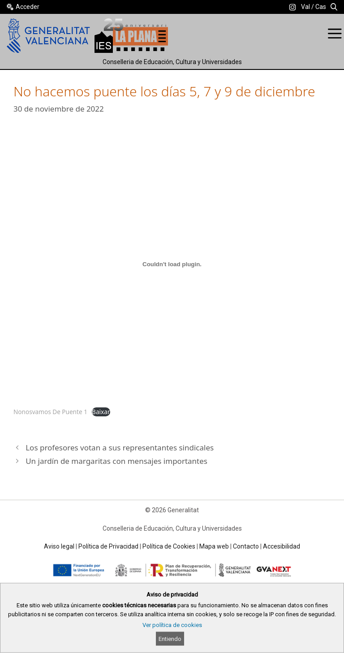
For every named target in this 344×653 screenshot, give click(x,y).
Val (305, 6)
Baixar (101, 411)
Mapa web (214, 546)
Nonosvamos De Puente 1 (50, 411)
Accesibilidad (281, 546)
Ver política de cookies (172, 625)
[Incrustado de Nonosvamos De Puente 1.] (172, 264)
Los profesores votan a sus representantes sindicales (120, 447)
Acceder (27, 6)
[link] (292, 7)
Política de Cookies (168, 546)
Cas (320, 6)
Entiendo (170, 639)
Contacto (246, 546)
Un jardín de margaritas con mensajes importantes (116, 461)
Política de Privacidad (108, 546)
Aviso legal (59, 546)
